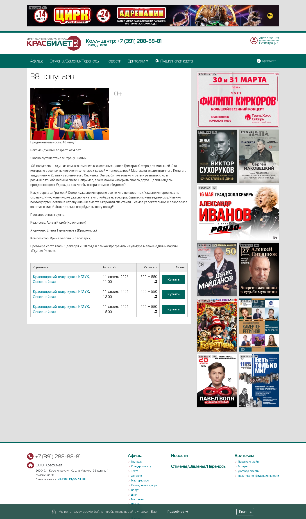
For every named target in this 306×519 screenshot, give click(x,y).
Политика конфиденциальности (258, 475)
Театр (134, 471)
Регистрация (268, 43)
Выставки (137, 499)
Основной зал (44, 282)
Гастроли (137, 461)
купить (173, 279)
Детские (136, 475)
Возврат (243, 466)
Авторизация (269, 38)
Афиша (36, 61)
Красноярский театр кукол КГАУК (61, 277)
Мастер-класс (140, 480)
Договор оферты (248, 471)
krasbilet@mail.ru (72, 479)
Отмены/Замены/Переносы (74, 61)
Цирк (134, 494)
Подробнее (178, 511)
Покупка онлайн (248, 461)
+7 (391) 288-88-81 (139, 41)
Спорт (134, 490)
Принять (245, 511)
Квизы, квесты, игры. (144, 485)
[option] (153, 16)
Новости (113, 61)
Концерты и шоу (141, 466)
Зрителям (136, 61)
